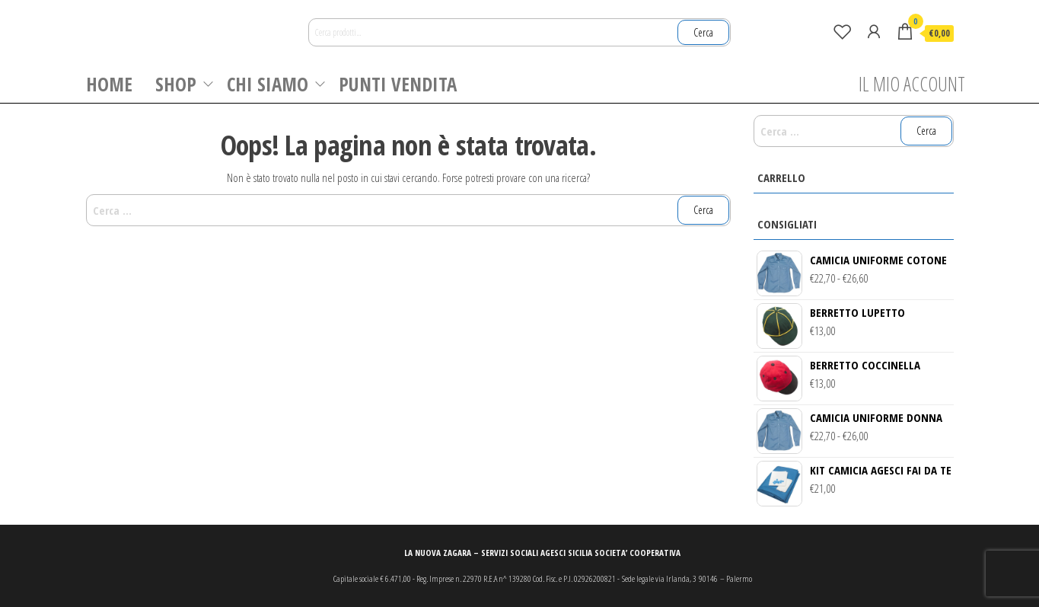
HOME (109, 84)
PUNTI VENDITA (398, 84)
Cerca (703, 32)
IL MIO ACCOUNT (912, 84)
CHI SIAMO (267, 84)
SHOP (175, 84)
